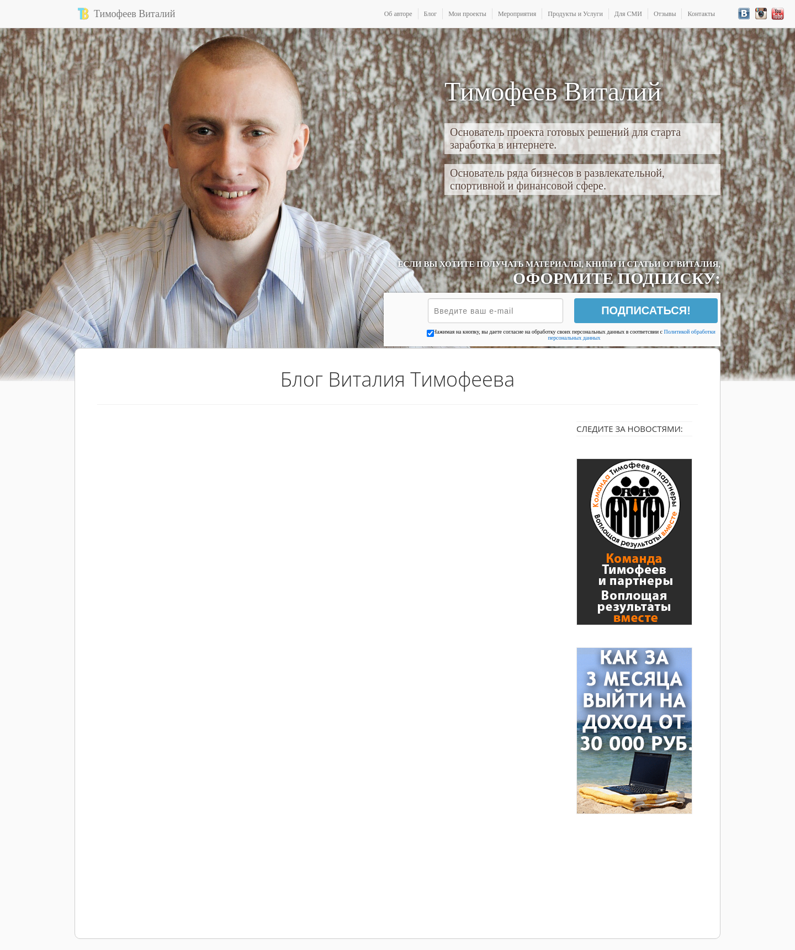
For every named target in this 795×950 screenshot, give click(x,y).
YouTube (777, 13)
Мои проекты (467, 14)
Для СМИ (628, 14)
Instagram (761, 13)
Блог (430, 14)
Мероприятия (517, 14)
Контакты (701, 14)
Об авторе (398, 14)
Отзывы (665, 14)
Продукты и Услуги (575, 14)
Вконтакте (744, 13)
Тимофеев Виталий (134, 13)
